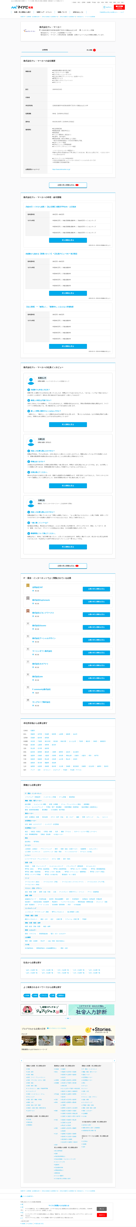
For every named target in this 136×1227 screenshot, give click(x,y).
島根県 (40, 759)
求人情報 (89, 50)
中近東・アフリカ (75, 770)
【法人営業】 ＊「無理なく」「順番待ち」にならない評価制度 (49, 307)
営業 (28, 1069)
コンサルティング (30, 908)
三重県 (54, 752)
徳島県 (33, 762)
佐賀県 (40, 766)
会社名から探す (87, 1125)
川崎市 (95, 741)
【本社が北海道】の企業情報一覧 (49, 16)
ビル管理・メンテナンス (32, 851)
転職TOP (23, 16)
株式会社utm (37, 677)
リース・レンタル (43, 904)
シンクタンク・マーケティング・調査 (37, 912)
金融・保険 (28, 895)
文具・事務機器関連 (31, 834)
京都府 (40, 755)
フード (27, 878)
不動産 (84, 919)
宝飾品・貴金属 (45, 834)
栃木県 (40, 737)
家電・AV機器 (53, 804)
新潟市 (54, 745)
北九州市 (91, 766)
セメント (105, 817)
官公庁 (43, 941)
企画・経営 (30, 1072)
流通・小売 (28, 862)
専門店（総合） (30, 869)
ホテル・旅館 (56, 859)
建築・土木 (30, 1102)
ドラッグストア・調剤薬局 (74, 866)
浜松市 (68, 752)
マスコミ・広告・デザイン (33, 888)
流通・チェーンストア (39, 866)
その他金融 (77, 904)
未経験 (84, 1144)
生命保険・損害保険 (58, 904)
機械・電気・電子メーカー (33, 800)
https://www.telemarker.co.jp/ (61, 169)
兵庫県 (54, 755)
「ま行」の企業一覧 (47, 973)
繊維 (77, 817)
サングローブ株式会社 (41, 702)
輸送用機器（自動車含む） (90, 807)
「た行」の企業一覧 (78, 970)
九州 (118, 2)
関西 (106, 2)
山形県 (61, 734)
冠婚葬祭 (83, 849)
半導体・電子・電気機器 (54, 807)
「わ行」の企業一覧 (94, 973)
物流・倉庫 (46, 926)
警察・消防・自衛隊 (31, 941)
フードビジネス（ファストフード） (73, 882)
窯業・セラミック (87, 817)
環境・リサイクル (30, 933)
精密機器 (86, 804)
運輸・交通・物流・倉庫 (32, 923)
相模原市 (103, 741)
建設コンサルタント (31, 919)
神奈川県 (63, 741)
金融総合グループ (30, 899)
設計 (52, 919)
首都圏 (88, 2)
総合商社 (28, 841)
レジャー (28, 855)
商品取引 (55, 902)
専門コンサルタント (58, 912)
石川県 (40, 748)
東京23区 (48, 741)
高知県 (54, 762)
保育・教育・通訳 (32, 1085)
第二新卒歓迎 (58, 1150)
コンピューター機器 (40, 804)
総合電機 (28, 804)
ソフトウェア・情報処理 (32, 797)
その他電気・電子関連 (58, 810)
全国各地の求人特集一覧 (89, 1130)
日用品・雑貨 (48, 831)
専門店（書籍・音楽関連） (33, 872)
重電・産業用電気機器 (32, 810)
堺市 (90, 755)
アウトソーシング (46, 849)
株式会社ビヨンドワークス (43, 613)
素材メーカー (29, 813)
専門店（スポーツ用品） (97, 872)
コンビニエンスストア (56, 866)
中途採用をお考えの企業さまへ (109, 12)
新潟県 (33, 745)
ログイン (109, 7)
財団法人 (61, 995)
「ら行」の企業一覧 (78, 973)
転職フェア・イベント (44, 12)
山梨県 (40, 745)
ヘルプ (122, 12)
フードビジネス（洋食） (51, 882)
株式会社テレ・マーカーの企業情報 (86, 16)
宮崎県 (68, 766)
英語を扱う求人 (39, 1223)
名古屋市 (76, 752)
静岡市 (61, 752)
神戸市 (96, 755)
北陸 (98, 2)
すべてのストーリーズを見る (57, 1028)
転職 (23, 1212)
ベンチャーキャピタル (68, 902)
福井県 (47, 748)
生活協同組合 (29, 948)
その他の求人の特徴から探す (63, 1178)
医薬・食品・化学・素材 (34, 1105)
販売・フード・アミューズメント (36, 1077)
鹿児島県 (76, 766)
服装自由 (57, 1173)
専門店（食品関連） (44, 869)
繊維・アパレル (66, 831)
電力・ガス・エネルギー (58, 933)
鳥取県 (33, 759)
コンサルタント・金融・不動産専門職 (37, 1088)
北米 (39, 770)
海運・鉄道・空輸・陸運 (32, 926)
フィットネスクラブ (71, 851)
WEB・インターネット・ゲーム (35, 1094)
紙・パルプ (69, 817)
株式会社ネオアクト (40, 664)
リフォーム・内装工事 (72, 919)
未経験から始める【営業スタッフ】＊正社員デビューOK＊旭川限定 (51, 254)
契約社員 (29, 1122)
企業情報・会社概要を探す (33, 16)
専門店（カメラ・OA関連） (79, 869)
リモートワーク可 (60, 1162)
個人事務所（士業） (73, 912)
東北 (79, 2)
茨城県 (33, 737)
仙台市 (75, 734)
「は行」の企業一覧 (31, 973)
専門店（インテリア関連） (33, 874)
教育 (56, 849)
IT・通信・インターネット (33, 793)
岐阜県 (33, 752)
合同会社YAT (37, 587)
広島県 (54, 759)
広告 (54, 892)
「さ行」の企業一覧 (62, 970)
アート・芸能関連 (93, 892)
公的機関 (28, 937)
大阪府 (47, 755)
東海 (102, 2)
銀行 (67, 899)
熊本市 (106, 766)
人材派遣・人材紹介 (31, 849)
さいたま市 (72, 741)
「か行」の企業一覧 (47, 970)
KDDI (35, 995)
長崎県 (47, 766)
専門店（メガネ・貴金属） (53, 872)
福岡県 (33, 766)
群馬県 (47, 737)
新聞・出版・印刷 (44, 892)
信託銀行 (28, 902)
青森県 (33, 734)
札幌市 (33, 730)
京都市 (76, 755)
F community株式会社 (41, 689)
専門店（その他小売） (52, 874)
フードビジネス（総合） (32, 882)
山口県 (61, 759)
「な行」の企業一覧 (94, 970)
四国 (114, 2)
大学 (52, 995)
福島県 (68, 734)
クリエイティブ (31, 1091)
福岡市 (99, 766)
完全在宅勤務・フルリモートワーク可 (65, 1159)
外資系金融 (42, 899)
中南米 (65, 770)
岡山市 (68, 759)
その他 (27, 944)
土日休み (85, 1141)
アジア (33, 770)
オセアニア (56, 770)
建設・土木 (44, 919)
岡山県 (47, 759)
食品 (26, 831)
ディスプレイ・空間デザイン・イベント (71, 892)
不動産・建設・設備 (31, 915)
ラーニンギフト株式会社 (42, 651)
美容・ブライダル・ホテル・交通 (36, 1080)
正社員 (29, 1119)
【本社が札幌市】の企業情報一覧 (67, 16)
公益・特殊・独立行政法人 (56, 941)
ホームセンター (91, 866)
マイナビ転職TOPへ (28, 1196)
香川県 (40, 762)
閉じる (102, 1209)
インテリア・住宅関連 (52, 824)
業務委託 (29, 1125)
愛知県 (47, 752)
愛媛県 (47, 762)
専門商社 (36, 841)
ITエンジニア (30, 1096)
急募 (56, 1153)
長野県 (47, 745)
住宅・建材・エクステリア (33, 824)
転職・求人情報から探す (22, 12)
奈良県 (61, 755)
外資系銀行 (75, 899)
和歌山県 (69, 755)
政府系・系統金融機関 (56, 899)
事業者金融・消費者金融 (85, 902)
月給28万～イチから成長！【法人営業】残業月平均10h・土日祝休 (51, 207)
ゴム (98, 817)
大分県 (61, 766)
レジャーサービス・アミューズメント (37, 859)
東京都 (55, 741)
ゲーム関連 (62, 797)
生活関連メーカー (30, 828)
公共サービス (31, 1110)
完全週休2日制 (59, 1167)
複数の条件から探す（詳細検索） (92, 1127)
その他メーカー (58, 834)
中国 (110, 2)
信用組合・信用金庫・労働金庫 (92, 899)
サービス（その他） (86, 851)
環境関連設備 (43, 933)
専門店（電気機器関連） (98, 869)
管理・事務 (30, 1074)
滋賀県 (33, 755)
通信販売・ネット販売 (69, 874)
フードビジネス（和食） (32, 884)
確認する (102, 1215)
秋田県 (54, 734)
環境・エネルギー (30, 930)
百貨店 (27, 866)
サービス (28, 845)
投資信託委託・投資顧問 (41, 902)
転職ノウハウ (62, 12)
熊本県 (54, 766)
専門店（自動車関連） (60, 869)
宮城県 (47, 734)
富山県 (33, 748)
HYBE (27, 995)
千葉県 (40, 741)
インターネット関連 (49, 797)
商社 (26, 838)
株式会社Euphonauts (41, 600)
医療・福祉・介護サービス (69, 849)
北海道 (74, 2)
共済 (69, 904)
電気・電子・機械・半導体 (34, 1099)
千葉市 (81, 741)
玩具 (56, 831)
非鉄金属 (45, 817)
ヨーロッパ (46, 770)
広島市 (75, 759)
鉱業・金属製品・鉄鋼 (32, 817)
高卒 (84, 1146)
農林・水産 (64, 948)
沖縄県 (84, 766)
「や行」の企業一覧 (62, 973)
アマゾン (44, 995)
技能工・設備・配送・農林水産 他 (36, 1108)
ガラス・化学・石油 (57, 817)
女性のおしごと (78, 12)
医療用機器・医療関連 (72, 807)
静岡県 (40, 752)
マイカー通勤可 (59, 1175)
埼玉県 (33, 741)
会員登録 (119, 7)
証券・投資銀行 (30, 904)
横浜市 (88, 741)
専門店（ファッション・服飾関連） (76, 872)
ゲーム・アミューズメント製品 (71, 804)
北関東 (83, 2)
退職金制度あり (59, 1170)
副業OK (57, 1164)
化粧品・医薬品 (36, 831)
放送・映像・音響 (30, 892)
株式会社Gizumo (39, 626)
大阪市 (84, 755)
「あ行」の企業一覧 (31, 970)
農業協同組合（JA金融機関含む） (47, 948)
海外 (122, 2)
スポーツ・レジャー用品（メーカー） (86, 831)
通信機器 (45, 810)
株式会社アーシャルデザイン (44, 638)
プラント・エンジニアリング (34, 807)
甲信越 (94, 2)
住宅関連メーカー (30, 820)
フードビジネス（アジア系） (96, 882)
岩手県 (40, 734)
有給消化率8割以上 (60, 1156)
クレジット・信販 (101, 902)
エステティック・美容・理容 (52, 851)
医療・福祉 (30, 1083)
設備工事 (59, 919)
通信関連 (72, 797)
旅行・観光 (66, 859)
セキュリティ (93, 849)
